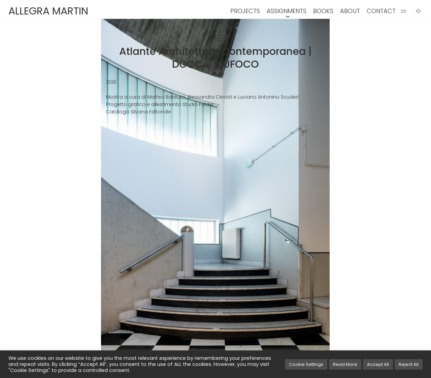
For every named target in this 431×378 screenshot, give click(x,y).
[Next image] (323, 200)
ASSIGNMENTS (286, 11)
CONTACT (381, 11)
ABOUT (350, 11)
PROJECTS (245, 11)
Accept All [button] (378, 364)
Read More (345, 364)
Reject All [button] (409, 364)
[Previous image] (108, 200)
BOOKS (323, 11)
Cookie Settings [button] (306, 364)
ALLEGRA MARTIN (48, 11)
